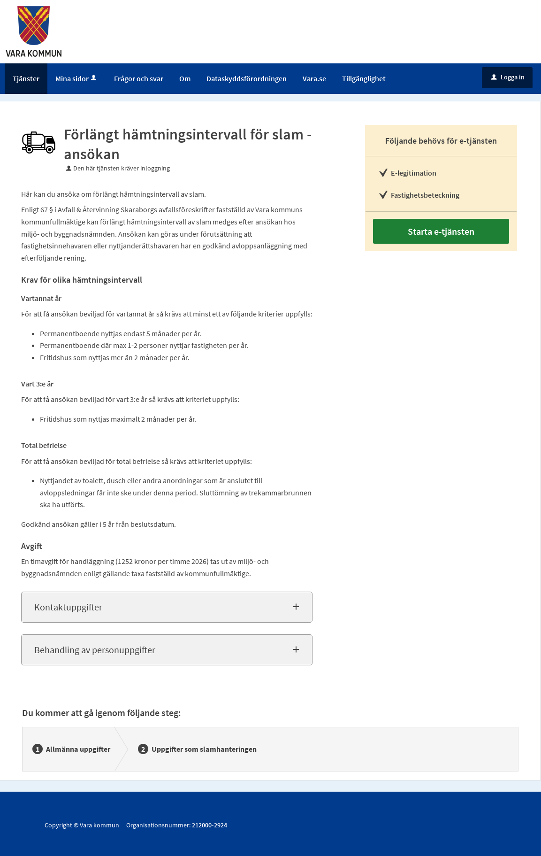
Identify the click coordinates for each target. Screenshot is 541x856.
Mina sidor (76, 78)
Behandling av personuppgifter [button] (94, 649)
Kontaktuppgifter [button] (68, 607)
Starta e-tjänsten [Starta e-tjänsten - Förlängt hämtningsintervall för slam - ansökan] (441, 231)
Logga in (508, 77)
